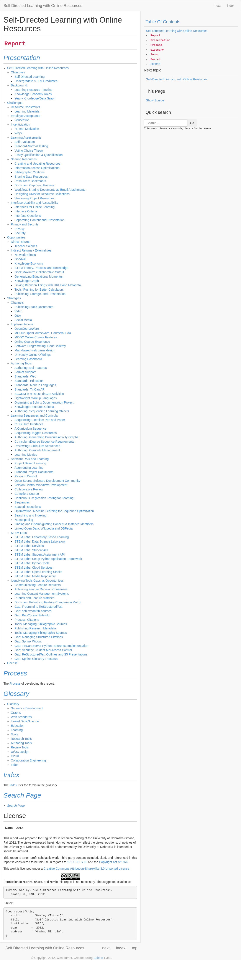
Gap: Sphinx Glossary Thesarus (36, 658)
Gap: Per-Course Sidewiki (32, 615)
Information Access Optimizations (37, 168)
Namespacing (24, 519)
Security (20, 233)
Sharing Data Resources (31, 176)
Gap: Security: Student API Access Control (43, 650)
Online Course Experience (32, 341)
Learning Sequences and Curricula (34, 415)
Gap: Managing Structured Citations (39, 637)
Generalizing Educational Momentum (39, 276)
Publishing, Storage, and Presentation (40, 294)
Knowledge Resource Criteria (34, 407)
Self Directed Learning (30, 76)
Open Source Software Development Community (47, 480)
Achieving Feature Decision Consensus (41, 589)
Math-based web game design (35, 350)
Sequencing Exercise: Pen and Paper (40, 420)
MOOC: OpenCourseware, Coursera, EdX (43, 333)
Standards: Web (25, 376)
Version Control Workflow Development (41, 485)
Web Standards (21, 717)
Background (19, 85)
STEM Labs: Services (29, 546)
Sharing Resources (24, 159)
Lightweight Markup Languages (36, 398)
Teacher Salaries (26, 246)
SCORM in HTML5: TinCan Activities (39, 394)
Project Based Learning (30, 463)
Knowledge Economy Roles (33, 94)
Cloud (15, 756)
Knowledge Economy (29, 263)
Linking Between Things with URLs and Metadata (48, 285)
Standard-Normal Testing (31, 146)
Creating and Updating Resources (37, 163)
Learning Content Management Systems (42, 593)
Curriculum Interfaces (29, 424)
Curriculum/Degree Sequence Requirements (44, 441)
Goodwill (20, 259)
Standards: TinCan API (30, 389)
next (217, 5)
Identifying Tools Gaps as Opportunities (37, 580)
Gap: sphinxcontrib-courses (33, 611)
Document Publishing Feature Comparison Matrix (48, 602)
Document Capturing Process (34, 185)
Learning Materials (27, 111)
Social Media (23, 320)
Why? (18, 133)
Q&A (18, 315)
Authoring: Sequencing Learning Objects (42, 411)
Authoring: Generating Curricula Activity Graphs (46, 437)
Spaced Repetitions (28, 506)
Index (14, 764)
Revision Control (26, 476)
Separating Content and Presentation (39, 220)
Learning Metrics (26, 454)
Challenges (14, 102)
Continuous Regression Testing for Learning (44, 498)
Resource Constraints (25, 107)
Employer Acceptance (25, 116)
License (12, 663)
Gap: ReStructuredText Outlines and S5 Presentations (51, 654)
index (230, 5)
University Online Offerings (33, 354)
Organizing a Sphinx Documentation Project (44, 402)
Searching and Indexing (30, 515)
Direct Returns (20, 241)
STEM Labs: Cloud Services (33, 567)
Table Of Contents (163, 21)
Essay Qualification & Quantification (39, 155)
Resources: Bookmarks (30, 181)
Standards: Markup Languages (35, 385)
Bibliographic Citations (30, 172)
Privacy (20, 228)
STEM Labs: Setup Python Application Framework (48, 559)
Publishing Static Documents (34, 307)
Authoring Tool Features (31, 367)
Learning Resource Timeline (33, 89)
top (134, 948)
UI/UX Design (20, 751)
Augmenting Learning (29, 467)
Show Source (155, 100)
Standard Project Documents (34, 472)
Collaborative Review (29, 489)
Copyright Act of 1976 (113, 862)
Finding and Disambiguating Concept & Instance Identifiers (54, 524)
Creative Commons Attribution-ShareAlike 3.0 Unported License (86, 868)
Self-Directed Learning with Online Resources (38, 68)
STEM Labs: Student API (31, 550)
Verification (22, 120)
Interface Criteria (26, 211)
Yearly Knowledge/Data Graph (35, 98)
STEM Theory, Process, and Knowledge (41, 268)
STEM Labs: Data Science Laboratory (40, 541)
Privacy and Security (25, 224)
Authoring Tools (21, 363)
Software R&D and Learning (30, 459)
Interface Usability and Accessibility (34, 202)
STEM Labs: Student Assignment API (40, 554)
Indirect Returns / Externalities (31, 250)
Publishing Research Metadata (35, 628)
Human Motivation (27, 129)
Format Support (25, 372)
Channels (17, 302)
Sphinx (98, 958)
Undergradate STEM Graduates (36, 81)
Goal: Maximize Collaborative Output (39, 272)
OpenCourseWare (27, 328)
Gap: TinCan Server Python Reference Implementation (51, 645)
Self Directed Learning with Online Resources (42, 5)
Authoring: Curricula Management (37, 450)
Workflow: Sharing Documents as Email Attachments (50, 189)
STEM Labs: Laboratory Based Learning (42, 537)
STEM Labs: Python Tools (32, 563)
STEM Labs (19, 533)
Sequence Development (27, 708)
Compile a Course (27, 493)
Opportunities (16, 237)
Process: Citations (27, 619)
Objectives (18, 72)
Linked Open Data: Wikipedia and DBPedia (44, 528)
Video (18, 311)
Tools (14, 734)
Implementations (22, 324)
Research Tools (21, 738)
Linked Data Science (25, 721)
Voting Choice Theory (29, 150)
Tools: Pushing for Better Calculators (39, 289)
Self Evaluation (25, 142)
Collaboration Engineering (28, 760)
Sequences (22, 502)
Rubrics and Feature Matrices (34, 598)
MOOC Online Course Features (36, 337)
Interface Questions (28, 215)
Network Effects (25, 255)
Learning (17, 730)
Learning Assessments (26, 137)
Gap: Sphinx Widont (28, 641)
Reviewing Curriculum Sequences (37, 446)
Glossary (13, 704)
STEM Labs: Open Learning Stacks (38, 572)
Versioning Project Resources (34, 198)
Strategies (14, 298)
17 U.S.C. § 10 (77, 862)
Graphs (16, 712)
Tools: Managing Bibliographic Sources (41, 624)
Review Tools (20, 747)
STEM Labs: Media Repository (35, 576)
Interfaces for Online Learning (34, 207)
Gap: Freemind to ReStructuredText (38, 606)
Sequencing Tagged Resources (36, 433)
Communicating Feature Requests (38, 585)
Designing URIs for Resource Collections (42, 194)
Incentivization (20, 124)
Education (17, 725)
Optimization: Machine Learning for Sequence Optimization (54, 511)
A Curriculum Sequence (30, 428)
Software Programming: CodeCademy (40, 346)
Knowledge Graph (27, 281)
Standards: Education (29, 380)
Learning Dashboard (28, 359)
